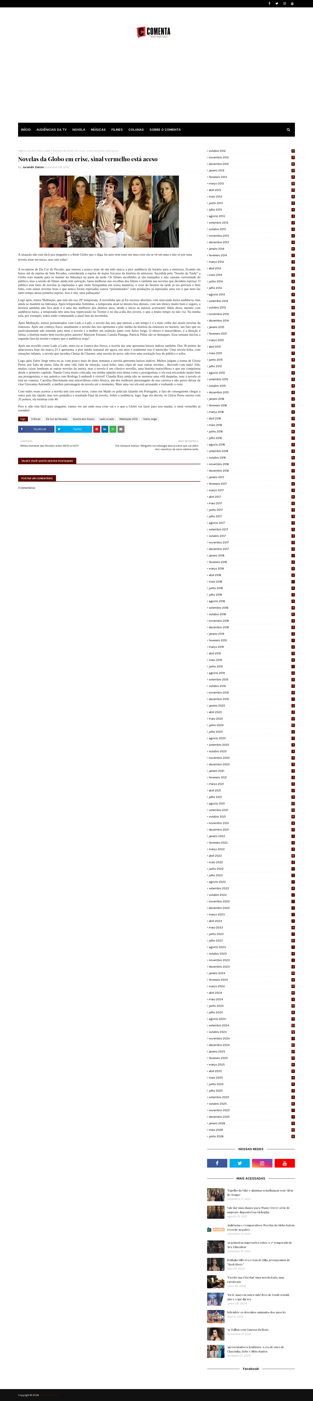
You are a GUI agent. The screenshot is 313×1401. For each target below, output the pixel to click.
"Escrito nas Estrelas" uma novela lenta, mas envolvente (255, 1279)
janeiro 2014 (252, 248)
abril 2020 (252, 712)
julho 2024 (252, 1012)
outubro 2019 (252, 686)
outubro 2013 (252, 229)
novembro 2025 (252, 1110)
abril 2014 (252, 268)
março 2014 (252, 261)
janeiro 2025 (252, 1051)
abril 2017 (252, 496)
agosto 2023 (252, 947)
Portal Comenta (49, 1395)
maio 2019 (252, 660)
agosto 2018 (252, 601)
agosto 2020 (252, 738)
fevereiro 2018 (252, 562)
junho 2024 (252, 1005)
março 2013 (252, 183)
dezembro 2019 (252, 699)
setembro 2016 (252, 451)
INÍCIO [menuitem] (26, 129)
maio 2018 (252, 581)
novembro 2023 (252, 960)
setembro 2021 (252, 810)
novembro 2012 (252, 157)
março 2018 (252, 568)
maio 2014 (252, 275)
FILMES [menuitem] (117, 129)
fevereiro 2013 (252, 177)
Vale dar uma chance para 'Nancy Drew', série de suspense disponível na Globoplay (258, 1210)
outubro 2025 (252, 1103)
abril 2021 (252, 790)
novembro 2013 (252, 235)
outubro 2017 (252, 536)
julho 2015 (252, 366)
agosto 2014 (252, 294)
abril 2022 (252, 855)
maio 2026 (252, 1129)
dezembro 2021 (252, 829)
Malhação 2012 (128, 419)
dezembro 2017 (252, 549)
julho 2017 (252, 516)
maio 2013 (252, 196)
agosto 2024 (252, 1019)
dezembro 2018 (252, 627)
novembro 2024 (252, 1038)
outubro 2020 (252, 751)
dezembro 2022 (252, 908)
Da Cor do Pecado (56, 419)
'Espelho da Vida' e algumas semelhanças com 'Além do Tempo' (260, 1192)
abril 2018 (252, 575)
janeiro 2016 (252, 399)
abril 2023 (252, 921)
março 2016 (252, 412)
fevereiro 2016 (252, 405)
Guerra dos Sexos (83, 419)
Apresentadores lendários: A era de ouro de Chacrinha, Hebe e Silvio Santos (255, 1349)
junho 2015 (252, 359)
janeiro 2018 (252, 555)
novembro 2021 (252, 823)
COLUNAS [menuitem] (136, 129)
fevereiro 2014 (252, 255)
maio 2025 (252, 1077)
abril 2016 (252, 418)
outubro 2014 (252, 307)
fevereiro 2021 (252, 777)
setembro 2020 (252, 744)
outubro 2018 (252, 614)
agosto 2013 (252, 216)
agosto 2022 (252, 881)
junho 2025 (252, 1084)
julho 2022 (252, 875)
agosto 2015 (252, 372)
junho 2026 (252, 1136)
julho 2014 (252, 288)
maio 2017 (252, 503)
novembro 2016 (252, 464)
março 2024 (252, 986)
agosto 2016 (252, 444)
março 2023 (252, 914)
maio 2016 (252, 425)
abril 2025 (252, 1071)
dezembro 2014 (252, 320)
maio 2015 (252, 353)
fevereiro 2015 (252, 333)
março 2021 (252, 784)
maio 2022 (252, 862)
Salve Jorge (43, 150)
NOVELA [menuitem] (78, 129)
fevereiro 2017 (252, 483)
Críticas (36, 419)
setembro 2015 (252, 379)
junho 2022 (252, 868)
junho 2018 (252, 588)
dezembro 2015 (252, 392)
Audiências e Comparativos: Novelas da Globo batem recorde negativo (260, 1227)
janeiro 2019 (252, 633)
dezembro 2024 (252, 1045)
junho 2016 (252, 431)
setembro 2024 (252, 1025)
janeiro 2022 (252, 836)
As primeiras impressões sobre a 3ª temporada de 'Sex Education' (259, 1245)
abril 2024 (252, 992)
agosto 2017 (252, 523)
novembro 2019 (252, 692)
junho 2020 (252, 725)
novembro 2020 (252, 757)
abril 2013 (252, 190)
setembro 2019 (252, 679)
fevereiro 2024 (252, 979)
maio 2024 (252, 999)
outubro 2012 (252, 151)
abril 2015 (252, 346)
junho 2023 (252, 934)
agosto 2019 (252, 673)
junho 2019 (252, 666)
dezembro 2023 (252, 966)
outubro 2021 (252, 816)
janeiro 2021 (252, 771)
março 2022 (252, 849)
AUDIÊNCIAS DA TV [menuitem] (51, 129)
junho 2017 (252, 509)
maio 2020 (252, 718)
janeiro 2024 (252, 973)
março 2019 (252, 647)
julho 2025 (252, 1090)
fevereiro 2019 (252, 640)
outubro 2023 (252, 953)
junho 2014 (252, 281)
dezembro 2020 (252, 764)
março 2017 (252, 490)
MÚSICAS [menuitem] (98, 129)
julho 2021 (252, 797)
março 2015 (252, 340)
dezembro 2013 (252, 242)
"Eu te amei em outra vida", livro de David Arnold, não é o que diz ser (258, 1297)
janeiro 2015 (252, 327)
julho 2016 (252, 438)
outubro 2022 (252, 895)
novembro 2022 (252, 901)
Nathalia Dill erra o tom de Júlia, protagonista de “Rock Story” (258, 1262)
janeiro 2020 (252, 705)
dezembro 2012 (252, 164)
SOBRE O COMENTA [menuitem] (165, 129)
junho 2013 (252, 203)
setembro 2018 (252, 607)
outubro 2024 (252, 1032)
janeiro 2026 (252, 1123)
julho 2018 (252, 594)
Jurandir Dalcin (33, 167)
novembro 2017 (252, 542)
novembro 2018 (252, 620)
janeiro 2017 (252, 477)
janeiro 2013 (252, 170)
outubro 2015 (252, 385)
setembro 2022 (252, 888)
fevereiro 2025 (252, 1058)
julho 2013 (252, 209)
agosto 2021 (252, 803)
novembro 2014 (252, 314)
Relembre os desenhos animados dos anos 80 (256, 1312)
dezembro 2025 (252, 1116)
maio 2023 (252, 927)
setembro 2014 (252, 301)
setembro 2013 (252, 222)
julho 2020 (252, 731)
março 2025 (252, 1064)
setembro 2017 (252, 529)
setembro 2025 (252, 1097)
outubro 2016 (252, 457)
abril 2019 (252, 653)
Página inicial (26, 150)
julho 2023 (252, 940)
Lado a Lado (107, 419)
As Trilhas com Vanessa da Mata (247, 1329)
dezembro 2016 (252, 470)
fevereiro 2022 (252, 842)
